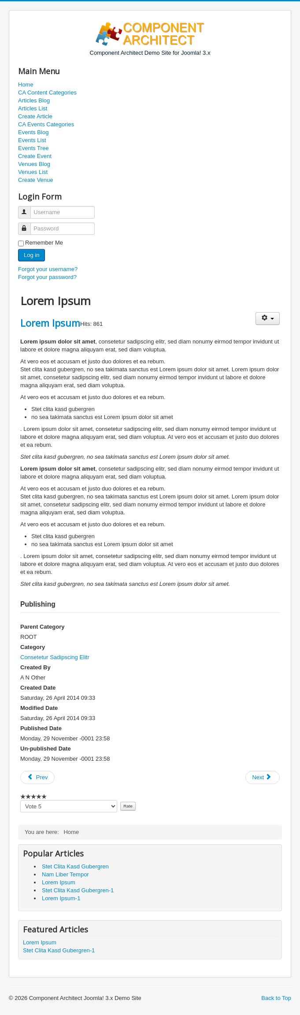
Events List (32, 140)
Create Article (35, 116)
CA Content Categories (47, 92)
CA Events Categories (46, 124)
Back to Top (276, 998)
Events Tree (33, 148)
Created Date (38, 687)
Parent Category (42, 626)
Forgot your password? (47, 277)
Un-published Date (45, 748)
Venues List (33, 172)
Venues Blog (34, 164)
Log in (31, 255)
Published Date (41, 728)
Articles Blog (34, 100)
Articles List (32, 108)
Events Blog (33, 132)
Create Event (35, 156)
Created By (35, 667)
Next (261, 777)
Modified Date (39, 708)
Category (32, 647)
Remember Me (44, 242)
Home (25, 84)
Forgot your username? (48, 269)
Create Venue (35, 180)
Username (28, 208)
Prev (37, 777)
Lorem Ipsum (50, 322)
